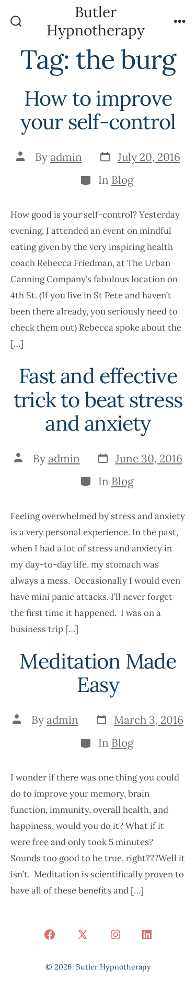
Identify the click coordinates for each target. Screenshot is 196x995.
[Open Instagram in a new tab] (115, 934)
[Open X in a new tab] (82, 934)
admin (66, 157)
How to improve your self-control (98, 110)
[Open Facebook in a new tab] (49, 934)
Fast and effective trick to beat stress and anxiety (98, 399)
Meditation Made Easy (97, 673)
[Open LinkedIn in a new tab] (147, 934)
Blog (122, 180)
